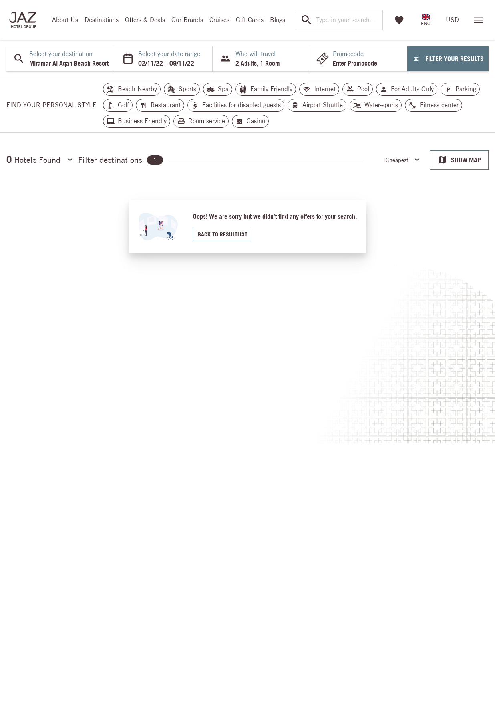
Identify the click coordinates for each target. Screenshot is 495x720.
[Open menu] (479, 20)
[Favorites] (399, 20)
